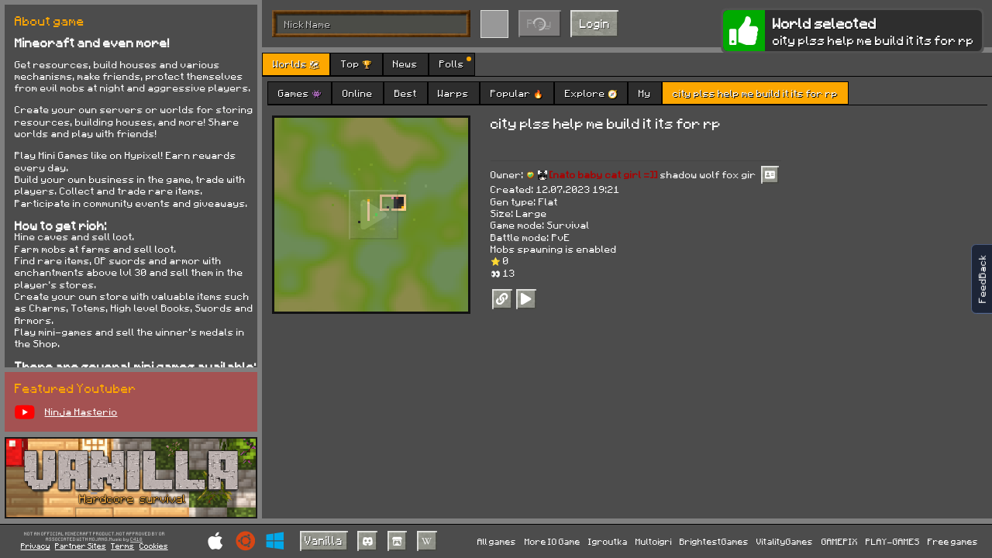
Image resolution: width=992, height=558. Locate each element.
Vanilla (324, 540)
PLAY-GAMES (893, 541)
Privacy (35, 545)
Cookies (154, 545)
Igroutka (608, 541)
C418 (136, 540)
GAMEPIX (840, 541)
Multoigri (654, 541)
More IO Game (552, 541)
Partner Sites (80, 545)
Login (595, 23)
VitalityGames (784, 541)
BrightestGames (714, 541)
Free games (953, 541)
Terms (122, 545)
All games (496, 541)
